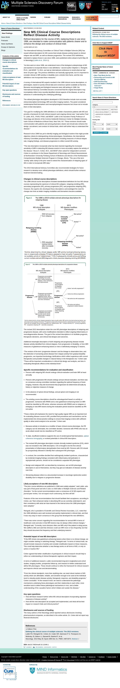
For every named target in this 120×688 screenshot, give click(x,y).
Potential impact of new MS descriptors (10, 85)
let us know (70, 660)
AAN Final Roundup (100, 81)
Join (103, 6)
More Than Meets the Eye (102, 75)
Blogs (3, 50)
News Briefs (5, 37)
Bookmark (48, 647)
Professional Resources (63, 18)
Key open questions (9, 90)
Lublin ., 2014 (40, 60)
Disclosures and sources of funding (11, 95)
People (97, 117)
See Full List (97, 91)
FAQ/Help (74, 657)
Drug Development (102, 112)
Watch (55, 647)
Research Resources (76, 18)
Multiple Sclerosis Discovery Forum (37, 4)
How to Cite (64, 657)
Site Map (83, 657)
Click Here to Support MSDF (91, 18)
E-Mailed (112, 72)
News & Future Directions (22, 18)
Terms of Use (54, 657)
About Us (6, 17)
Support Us (92, 657)
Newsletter (115, 7)
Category (95, 104)
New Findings (28, 23)
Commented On (103, 72)
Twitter (114, 11)
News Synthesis (7, 44)
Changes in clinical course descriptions (9, 61)
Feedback (114, 4)
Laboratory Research (103, 114)
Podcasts (4, 40)
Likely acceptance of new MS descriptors (11, 78)
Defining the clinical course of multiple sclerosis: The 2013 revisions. (52, 631)
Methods (115, 112)
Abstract (75, 639)
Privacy (44, 657)
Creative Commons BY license (51, 660)
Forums (47, 17)
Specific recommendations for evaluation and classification (10, 70)
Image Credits (112, 657)
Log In (103, 4)
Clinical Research (101, 109)
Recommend (39, 647)
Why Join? (105, 9)
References (6, 101)
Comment (7, 105)
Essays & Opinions (8, 47)
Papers (33, 17)
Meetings (114, 109)
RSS (113, 9)
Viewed (95, 72)
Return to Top (15, 105)
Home (3, 23)
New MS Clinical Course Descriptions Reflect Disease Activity (52, 23)
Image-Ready (98, 87)
